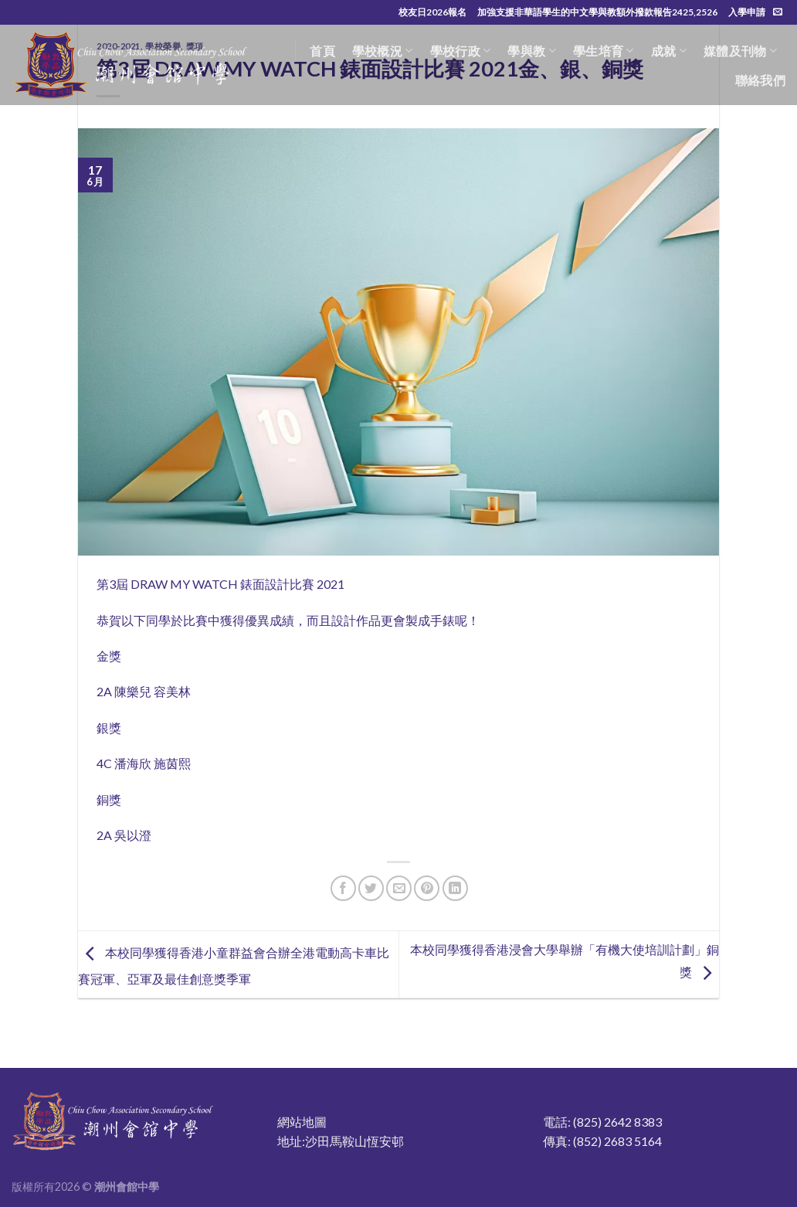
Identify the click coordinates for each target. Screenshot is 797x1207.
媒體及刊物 (740, 51)
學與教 (531, 51)
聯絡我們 (760, 80)
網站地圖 (302, 1121)
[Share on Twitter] (371, 888)
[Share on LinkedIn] (455, 888)
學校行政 (460, 51)
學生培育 (603, 51)
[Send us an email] (777, 12)
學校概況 (382, 51)
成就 (669, 51)
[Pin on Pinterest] (426, 888)
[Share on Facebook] (343, 888)
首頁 (322, 50)
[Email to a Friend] (399, 888)
